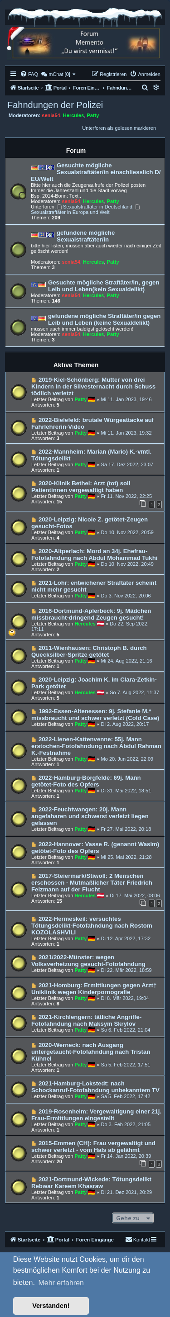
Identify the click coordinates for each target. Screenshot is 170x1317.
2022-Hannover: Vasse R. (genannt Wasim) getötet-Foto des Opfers (95, 847)
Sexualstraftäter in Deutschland (94, 206)
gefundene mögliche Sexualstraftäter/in (86, 236)
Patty (93, 115)
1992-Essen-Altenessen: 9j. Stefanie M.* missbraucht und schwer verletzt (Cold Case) (95, 714)
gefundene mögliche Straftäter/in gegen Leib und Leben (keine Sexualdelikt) (104, 319)
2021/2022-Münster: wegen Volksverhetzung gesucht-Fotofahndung (88, 960)
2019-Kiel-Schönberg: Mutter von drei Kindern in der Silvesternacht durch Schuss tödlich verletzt (93, 386)
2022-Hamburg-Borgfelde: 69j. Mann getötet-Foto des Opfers (86, 781)
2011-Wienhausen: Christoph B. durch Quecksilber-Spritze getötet (89, 651)
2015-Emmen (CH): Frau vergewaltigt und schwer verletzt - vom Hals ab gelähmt (93, 1146)
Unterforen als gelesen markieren (119, 128)
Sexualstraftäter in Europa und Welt (86, 209)
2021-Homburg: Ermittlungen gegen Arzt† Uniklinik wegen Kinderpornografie (93, 988)
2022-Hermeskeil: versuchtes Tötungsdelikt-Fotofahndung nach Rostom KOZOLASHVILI (91, 925)
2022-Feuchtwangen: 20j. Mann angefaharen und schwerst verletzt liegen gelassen (90, 816)
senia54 (51, 115)
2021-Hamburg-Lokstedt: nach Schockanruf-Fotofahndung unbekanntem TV (95, 1087)
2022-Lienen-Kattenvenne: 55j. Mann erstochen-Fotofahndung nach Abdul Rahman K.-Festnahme (96, 746)
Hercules (73, 115)
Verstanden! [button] (50, 1305)
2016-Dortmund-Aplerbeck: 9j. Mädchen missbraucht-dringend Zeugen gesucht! (91, 614)
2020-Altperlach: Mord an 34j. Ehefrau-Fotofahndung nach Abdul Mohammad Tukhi (94, 554)
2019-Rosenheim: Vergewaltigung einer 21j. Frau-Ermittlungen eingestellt (96, 1115)
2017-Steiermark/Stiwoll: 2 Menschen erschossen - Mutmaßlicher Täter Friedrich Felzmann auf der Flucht (91, 882)
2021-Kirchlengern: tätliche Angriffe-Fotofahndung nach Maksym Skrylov (86, 1020)
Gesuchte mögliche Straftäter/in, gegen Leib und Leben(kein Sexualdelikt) (104, 286)
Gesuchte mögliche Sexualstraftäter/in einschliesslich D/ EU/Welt (95, 172)
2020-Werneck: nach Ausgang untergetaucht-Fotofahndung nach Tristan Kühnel (90, 1052)
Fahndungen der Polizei (55, 105)
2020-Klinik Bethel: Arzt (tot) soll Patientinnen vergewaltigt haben (80, 486)
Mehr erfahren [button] (61, 1283)
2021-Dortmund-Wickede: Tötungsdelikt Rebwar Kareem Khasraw (91, 1182)
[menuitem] (29, 74)
